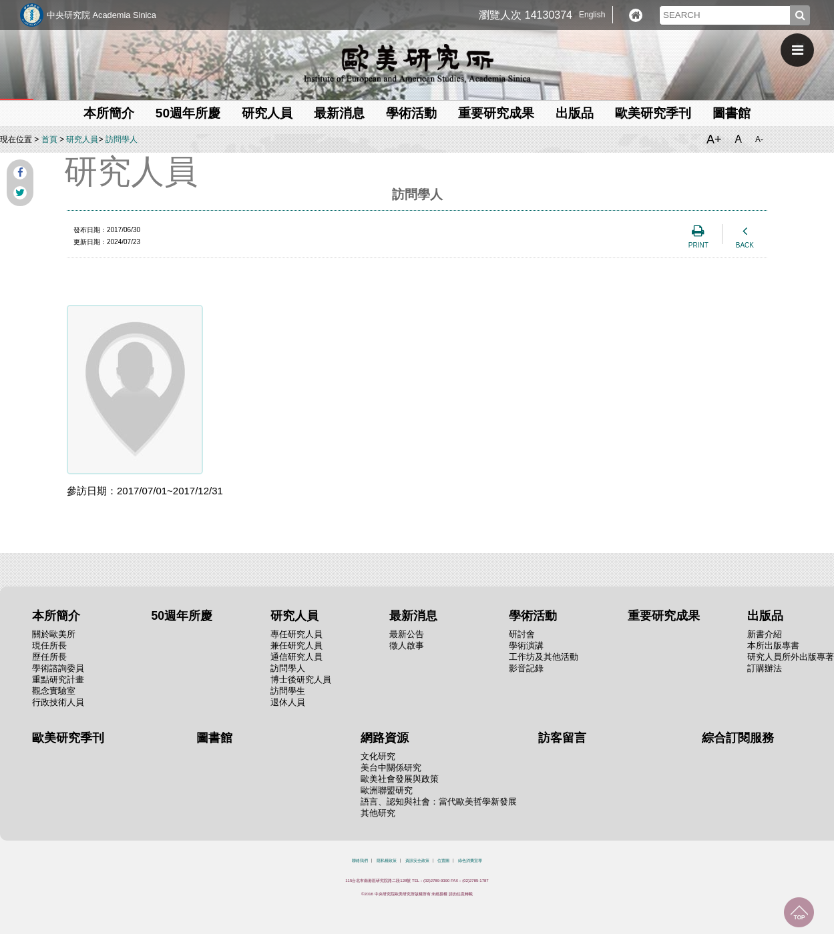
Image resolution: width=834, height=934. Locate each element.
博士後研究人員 (300, 679)
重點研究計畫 (58, 679)
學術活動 (411, 113)
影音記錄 (526, 668)
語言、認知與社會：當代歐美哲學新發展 (439, 802)
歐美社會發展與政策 (400, 779)
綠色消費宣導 (470, 861)
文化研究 (378, 756)
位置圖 (443, 861)
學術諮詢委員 (58, 668)
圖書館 (731, 113)
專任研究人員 (296, 634)
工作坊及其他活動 (543, 657)
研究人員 (267, 113)
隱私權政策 (387, 861)
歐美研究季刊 (653, 113)
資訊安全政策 (417, 861)
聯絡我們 (360, 861)
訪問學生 (287, 691)
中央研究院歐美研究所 (417, 63)
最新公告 (406, 634)
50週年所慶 (188, 113)
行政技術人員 (58, 702)
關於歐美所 (53, 634)
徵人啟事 (406, 645)
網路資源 (385, 738)
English (592, 14)
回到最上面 (799, 912)
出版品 (575, 113)
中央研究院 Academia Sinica (101, 15)
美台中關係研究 (391, 768)
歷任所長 (49, 657)
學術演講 (526, 645)
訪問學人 (122, 139)
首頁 (49, 139)
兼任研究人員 (296, 645)
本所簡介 (108, 113)
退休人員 (287, 702)
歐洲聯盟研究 (387, 790)
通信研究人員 (296, 657)
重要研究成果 (496, 113)
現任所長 (49, 645)
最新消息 (339, 113)
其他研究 (378, 813)
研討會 (522, 634)
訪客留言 (562, 738)
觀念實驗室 (53, 691)
